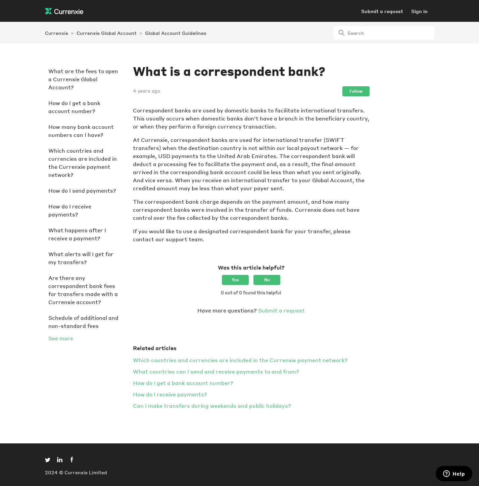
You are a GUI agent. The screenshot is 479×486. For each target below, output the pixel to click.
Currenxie (56, 33)
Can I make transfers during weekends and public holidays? (212, 405)
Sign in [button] (419, 11)
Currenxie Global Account (107, 33)
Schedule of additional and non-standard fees (83, 321)
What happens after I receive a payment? (77, 234)
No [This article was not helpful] (267, 279)
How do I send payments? (82, 190)
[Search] (384, 33)
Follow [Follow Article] (356, 91)
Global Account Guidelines (175, 33)
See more (60, 338)
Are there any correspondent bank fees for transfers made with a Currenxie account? (83, 289)
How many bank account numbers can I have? (81, 130)
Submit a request (382, 11)
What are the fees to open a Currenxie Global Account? (83, 79)
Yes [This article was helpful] (235, 279)
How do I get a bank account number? (74, 106)
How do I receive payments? (69, 210)
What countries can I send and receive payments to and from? (216, 371)
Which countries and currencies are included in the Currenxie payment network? (82, 162)
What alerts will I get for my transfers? (80, 257)
